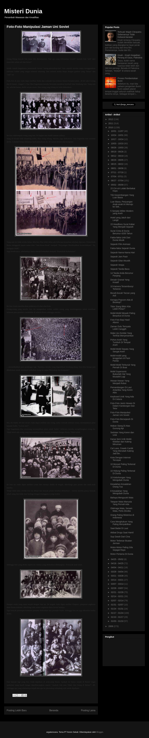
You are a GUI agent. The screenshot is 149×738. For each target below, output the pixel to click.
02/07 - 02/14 (117, 600)
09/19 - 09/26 (117, 151)
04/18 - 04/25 (117, 563)
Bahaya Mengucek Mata (121, 497)
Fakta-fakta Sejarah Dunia (122, 248)
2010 (111, 127)
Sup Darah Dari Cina (120, 536)
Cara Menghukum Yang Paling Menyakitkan (121, 522)
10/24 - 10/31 (117, 135)
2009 (111, 626)
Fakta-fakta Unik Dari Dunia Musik (120, 238)
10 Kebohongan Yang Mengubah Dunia (120, 478)
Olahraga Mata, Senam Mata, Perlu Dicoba (121, 509)
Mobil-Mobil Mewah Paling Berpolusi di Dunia (122, 314)
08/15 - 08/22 (117, 164)
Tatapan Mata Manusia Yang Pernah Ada (121, 502)
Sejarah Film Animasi (120, 244)
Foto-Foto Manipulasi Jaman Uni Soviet (120, 413)
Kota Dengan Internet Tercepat (120, 458)
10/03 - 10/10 (117, 143)
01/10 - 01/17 (117, 617)
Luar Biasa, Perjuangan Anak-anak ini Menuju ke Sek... (121, 204)
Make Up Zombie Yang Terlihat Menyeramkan (122, 334)
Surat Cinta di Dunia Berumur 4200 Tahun (121, 232)
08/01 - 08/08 (117, 168)
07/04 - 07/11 (117, 176)
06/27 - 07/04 (117, 180)
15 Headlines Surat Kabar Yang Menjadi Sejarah (122, 225)
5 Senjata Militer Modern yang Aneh (121, 212)
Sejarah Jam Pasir (119, 256)
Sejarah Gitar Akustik (120, 260)
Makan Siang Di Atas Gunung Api (120, 427)
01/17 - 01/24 (117, 613)
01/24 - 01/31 (117, 609)
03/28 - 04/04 (117, 571)
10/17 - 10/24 (117, 139)
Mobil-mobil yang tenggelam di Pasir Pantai (120, 358)
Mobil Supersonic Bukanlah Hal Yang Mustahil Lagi (120, 374)
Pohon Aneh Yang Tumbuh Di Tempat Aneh (120, 342)
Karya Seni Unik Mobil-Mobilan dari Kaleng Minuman (121, 441)
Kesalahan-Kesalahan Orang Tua (120, 485)
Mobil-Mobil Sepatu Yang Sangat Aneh (122, 350)
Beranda (53, 710)
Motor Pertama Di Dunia (121, 554)
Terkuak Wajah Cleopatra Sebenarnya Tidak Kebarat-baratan (129, 34)
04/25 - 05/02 (117, 559)
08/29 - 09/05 (117, 160)
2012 (111, 119)
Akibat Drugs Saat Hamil (122, 532)
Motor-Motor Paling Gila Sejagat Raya (121, 548)
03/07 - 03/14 (117, 584)
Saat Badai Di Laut (119, 528)
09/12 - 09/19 (117, 156)
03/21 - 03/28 (117, 576)
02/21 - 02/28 (117, 592)
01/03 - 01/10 (117, 621)
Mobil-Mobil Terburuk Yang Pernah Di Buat (122, 366)
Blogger (99, 732)
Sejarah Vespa (117, 265)
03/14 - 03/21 (117, 580)
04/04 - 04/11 (117, 567)
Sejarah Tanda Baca (119, 269)
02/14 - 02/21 (117, 596)
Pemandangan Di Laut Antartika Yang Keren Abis (121, 390)
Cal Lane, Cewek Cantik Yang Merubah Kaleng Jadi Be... (122, 451)
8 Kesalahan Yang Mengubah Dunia (119, 492)
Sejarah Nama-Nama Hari (122, 252)
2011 (111, 123)
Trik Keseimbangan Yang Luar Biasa (122, 196)
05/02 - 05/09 (117, 185)
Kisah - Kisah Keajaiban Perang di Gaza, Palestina (130, 56)
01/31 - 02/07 (117, 604)
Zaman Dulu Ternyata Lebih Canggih (120, 327)
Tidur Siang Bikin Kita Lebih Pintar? (120, 307)
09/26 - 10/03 (117, 147)
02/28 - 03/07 (117, 588)
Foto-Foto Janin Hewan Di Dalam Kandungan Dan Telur (122, 406)
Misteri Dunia (23, 11)
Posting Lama (88, 710)
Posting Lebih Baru (17, 710)
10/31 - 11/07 (117, 131)
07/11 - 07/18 (117, 172)
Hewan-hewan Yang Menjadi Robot (119, 382)
